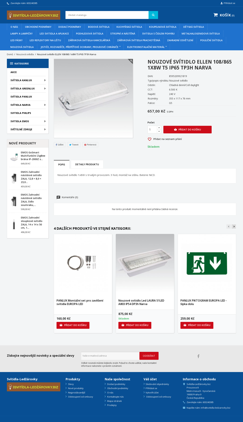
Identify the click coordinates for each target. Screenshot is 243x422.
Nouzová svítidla (22, 47)
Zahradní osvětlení (180, 40)
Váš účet (150, 379)
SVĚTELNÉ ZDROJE (21, 129)
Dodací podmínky (69, 26)
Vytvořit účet (152, 392)
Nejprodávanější (76, 392)
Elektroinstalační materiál (146, 47)
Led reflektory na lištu (45, 40)
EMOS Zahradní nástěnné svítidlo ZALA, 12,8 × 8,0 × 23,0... (31, 177)
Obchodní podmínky (38, 26)
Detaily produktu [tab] (87, 164)
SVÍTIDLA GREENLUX (23, 88)
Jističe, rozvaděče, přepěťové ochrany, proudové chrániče (79, 47)
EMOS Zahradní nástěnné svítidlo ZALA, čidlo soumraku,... (31, 199)
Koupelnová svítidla (162, 26)
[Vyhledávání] (111, 15)
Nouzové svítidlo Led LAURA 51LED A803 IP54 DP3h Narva (141, 302)
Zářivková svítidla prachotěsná (138, 40)
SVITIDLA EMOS (20, 121)
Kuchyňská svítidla (129, 26)
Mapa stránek (114, 401)
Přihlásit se (151, 388)
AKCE (14, 72)
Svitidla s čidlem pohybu (158, 33)
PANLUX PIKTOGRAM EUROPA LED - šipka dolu (203, 302)
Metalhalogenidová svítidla (201, 33)
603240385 (32, 3)
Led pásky (16, 40)
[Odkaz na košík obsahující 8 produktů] (223, 15)
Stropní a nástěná (122, 33)
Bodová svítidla (98, 26)
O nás (14, 26)
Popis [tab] (61, 164)
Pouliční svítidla (211, 40)
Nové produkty (76, 388)
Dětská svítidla (193, 26)
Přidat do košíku (187, 129)
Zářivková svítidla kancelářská (89, 40)
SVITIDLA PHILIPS (21, 113)
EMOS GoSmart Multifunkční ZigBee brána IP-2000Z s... (33, 156)
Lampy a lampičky (21, 33)
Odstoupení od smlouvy (80, 396)
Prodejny (112, 405)
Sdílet (59, 144)
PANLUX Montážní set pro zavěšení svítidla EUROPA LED (80, 302)
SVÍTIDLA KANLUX (21, 80)
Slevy (71, 384)
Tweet (73, 144)
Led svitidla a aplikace (54, 33)
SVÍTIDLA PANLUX (21, 96)
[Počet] (152, 129)
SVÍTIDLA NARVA (21, 104)
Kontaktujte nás (115, 396)
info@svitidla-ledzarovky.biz (215, 407)
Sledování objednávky (157, 384)
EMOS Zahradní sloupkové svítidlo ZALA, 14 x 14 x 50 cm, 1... (31, 222)
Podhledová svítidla (89, 33)
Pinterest (90, 144)
